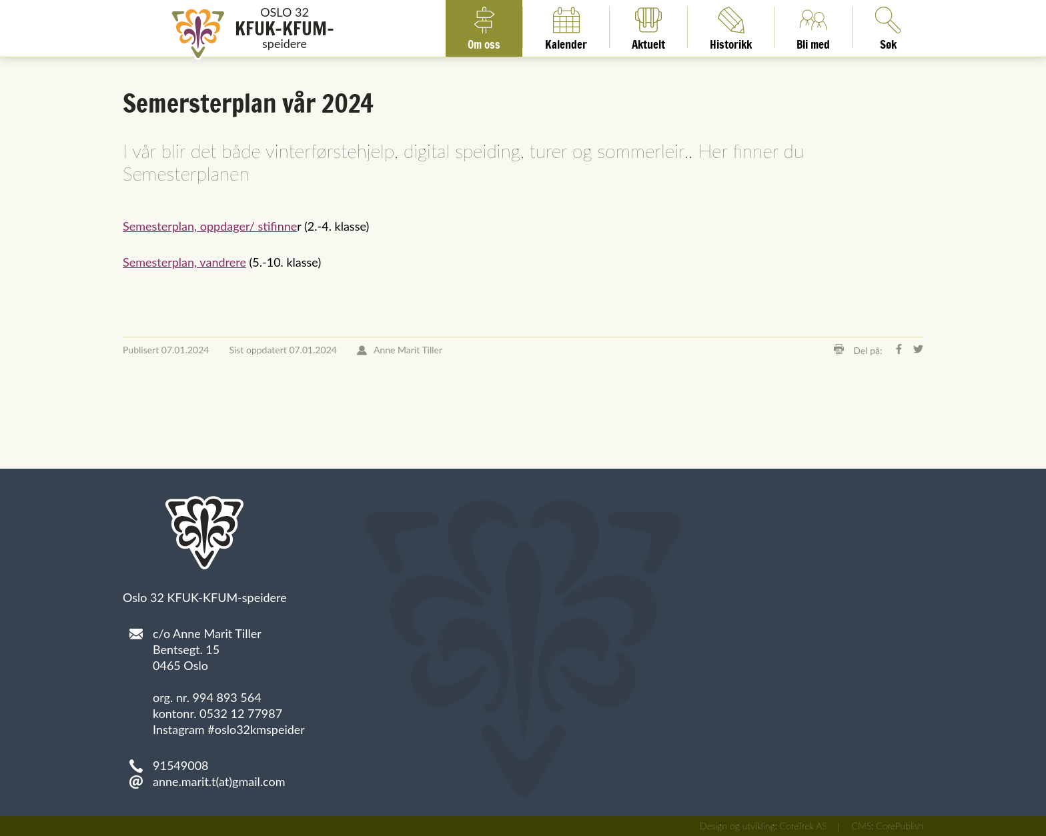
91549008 (181, 765)
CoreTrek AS (803, 825)
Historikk (731, 27)
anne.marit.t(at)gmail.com (219, 781)
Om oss (484, 27)
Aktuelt (648, 27)
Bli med (813, 27)
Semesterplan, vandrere (184, 262)
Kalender (566, 27)
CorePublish (899, 825)
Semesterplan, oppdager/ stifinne (210, 226)
